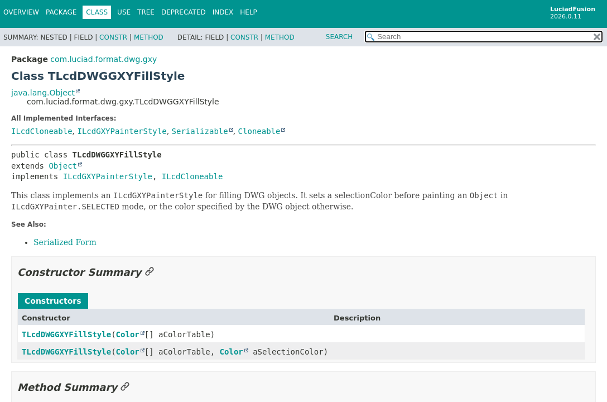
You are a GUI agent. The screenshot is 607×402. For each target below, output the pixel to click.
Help (248, 12)
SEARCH (339, 37)
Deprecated (183, 12)
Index (223, 12)
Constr (113, 37)
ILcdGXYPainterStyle (121, 131)
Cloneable (259, 131)
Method (148, 37)
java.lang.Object (43, 92)
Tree (146, 12)
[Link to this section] (149, 272)
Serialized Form (65, 242)
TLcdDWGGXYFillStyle (66, 334)
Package (61, 12)
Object (63, 165)
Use (124, 12)
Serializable (200, 131)
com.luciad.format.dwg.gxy (103, 59)
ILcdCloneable (42, 131)
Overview (21, 12)
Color (127, 334)
